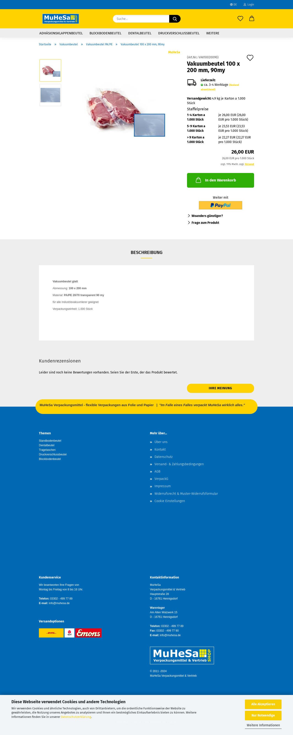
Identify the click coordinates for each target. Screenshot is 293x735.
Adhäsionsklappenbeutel (61, 33)
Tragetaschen (47, 449)
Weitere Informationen (263, 725)
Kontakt (160, 449)
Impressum (163, 486)
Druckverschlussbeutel (178, 33)
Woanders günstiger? (207, 216)
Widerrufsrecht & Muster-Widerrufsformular (186, 494)
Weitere (212, 33)
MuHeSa (174, 52)
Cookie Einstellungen (170, 501)
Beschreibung (147, 252)
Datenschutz (164, 457)
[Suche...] (175, 19)
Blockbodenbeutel (105, 33)
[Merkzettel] (240, 18)
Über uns (161, 442)
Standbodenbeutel (50, 440)
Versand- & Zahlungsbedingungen (179, 464)
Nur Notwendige (263, 715)
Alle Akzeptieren (263, 704)
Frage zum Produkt (205, 223)
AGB (157, 471)
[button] (252, 18)
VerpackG (161, 479)
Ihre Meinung (220, 388)
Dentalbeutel (139, 33)
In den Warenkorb (215, 180)
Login (249, 4)
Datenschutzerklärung (76, 717)
